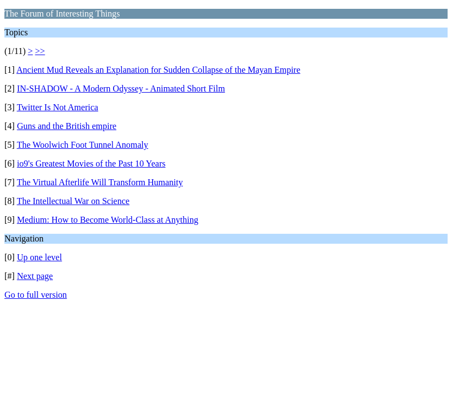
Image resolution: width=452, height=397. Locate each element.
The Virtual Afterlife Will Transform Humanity (99, 182)
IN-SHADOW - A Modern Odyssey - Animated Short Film (121, 88)
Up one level (39, 257)
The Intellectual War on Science (73, 201)
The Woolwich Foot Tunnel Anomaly (82, 144)
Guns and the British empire (66, 126)
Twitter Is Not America (57, 107)
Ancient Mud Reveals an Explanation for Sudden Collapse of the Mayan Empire (158, 69)
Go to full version (35, 294)
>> (40, 51)
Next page (35, 276)
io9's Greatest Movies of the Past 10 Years (91, 163)
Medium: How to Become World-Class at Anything (107, 219)
